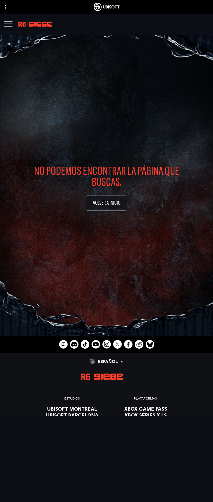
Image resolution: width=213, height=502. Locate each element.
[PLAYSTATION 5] (145, 428)
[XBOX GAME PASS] (145, 408)
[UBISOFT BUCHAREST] (72, 421)
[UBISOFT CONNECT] (145, 440)
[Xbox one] (145, 421)
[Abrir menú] (8, 24)
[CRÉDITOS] (72, 472)
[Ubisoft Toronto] (72, 466)
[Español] (106, 361)
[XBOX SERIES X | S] (145, 415)
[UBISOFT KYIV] (72, 428)
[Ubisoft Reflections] (72, 447)
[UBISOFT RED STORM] (72, 440)
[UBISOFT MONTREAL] (72, 408)
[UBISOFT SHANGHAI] (72, 459)
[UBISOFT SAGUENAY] (72, 453)
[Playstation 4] (145, 434)
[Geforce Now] (106, 498)
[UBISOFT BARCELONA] (72, 415)
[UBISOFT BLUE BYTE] (72, 434)
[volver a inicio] (106, 203)
